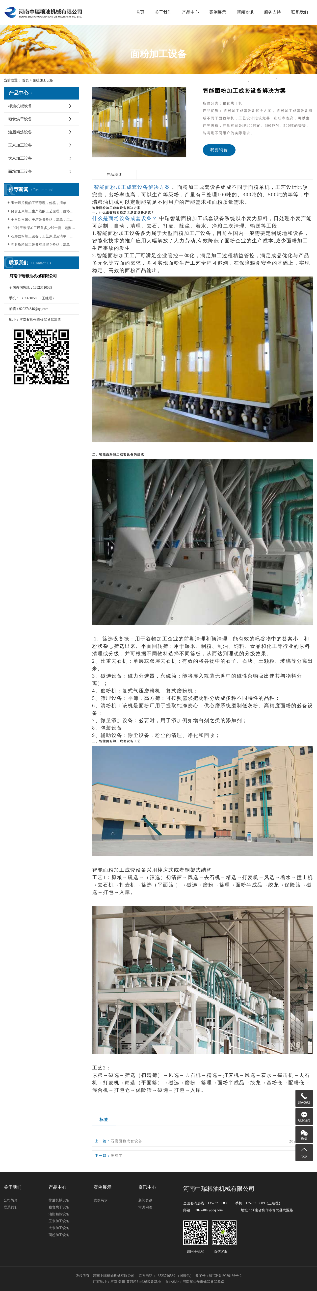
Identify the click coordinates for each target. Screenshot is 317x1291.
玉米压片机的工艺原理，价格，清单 (38, 203)
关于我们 (163, 12)
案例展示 (217, 12)
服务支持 (272, 12)
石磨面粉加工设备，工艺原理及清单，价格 (43, 236)
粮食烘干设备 (20, 119)
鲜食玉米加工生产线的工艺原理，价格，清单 (43, 211)
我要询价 (219, 150)
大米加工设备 (20, 158)
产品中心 (190, 12)
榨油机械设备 (20, 106)
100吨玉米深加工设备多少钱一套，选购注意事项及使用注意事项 (43, 228)
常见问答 (145, 1207)
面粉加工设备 (20, 171)
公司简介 (11, 1200)
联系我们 (299, 12)
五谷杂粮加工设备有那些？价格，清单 (40, 245)
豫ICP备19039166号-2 (225, 1276)
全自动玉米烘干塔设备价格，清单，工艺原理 (43, 220)
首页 (140, 12)
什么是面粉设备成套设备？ (125, 218)
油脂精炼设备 (20, 132)
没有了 (117, 1156)
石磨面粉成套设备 (126, 1141)
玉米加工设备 (20, 145)
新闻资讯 (245, 12)
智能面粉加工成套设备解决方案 (131, 187)
